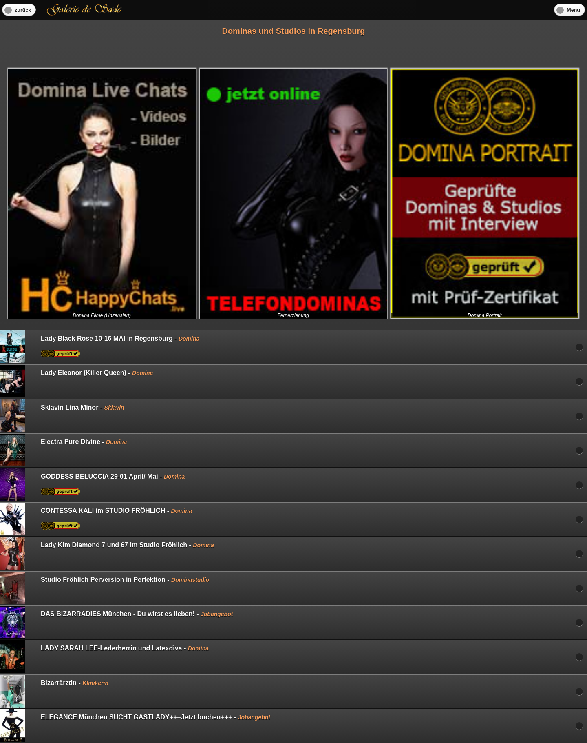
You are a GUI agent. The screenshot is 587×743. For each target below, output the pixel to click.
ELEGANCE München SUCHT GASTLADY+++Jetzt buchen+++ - (135, 725)
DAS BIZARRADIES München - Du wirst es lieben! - (116, 622)
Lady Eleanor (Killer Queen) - (76, 381)
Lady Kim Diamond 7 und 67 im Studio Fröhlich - (107, 553)
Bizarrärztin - (54, 691)
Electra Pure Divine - (63, 450)
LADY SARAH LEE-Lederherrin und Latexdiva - (104, 656)
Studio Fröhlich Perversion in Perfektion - (104, 588)
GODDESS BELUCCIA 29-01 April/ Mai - (92, 484)
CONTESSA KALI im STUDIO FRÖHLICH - (96, 519)
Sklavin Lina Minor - (62, 415)
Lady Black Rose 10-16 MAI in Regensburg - (99, 346)
